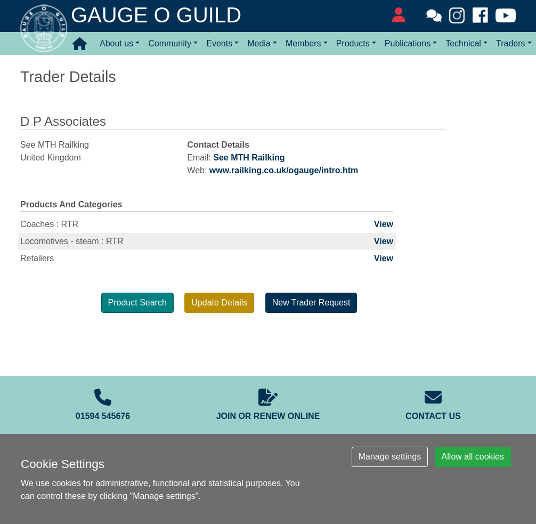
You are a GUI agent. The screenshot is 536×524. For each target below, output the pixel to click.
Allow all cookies (473, 456)
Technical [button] (463, 43)
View (383, 224)
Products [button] (353, 43)
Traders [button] (510, 43)
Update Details (219, 302)
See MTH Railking (249, 157)
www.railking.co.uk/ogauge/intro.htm (283, 170)
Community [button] (169, 43)
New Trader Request (311, 302)
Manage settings (390, 456)
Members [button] (303, 43)
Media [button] (259, 43)
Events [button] (219, 43)
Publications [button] (408, 43)
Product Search (137, 302)
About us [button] (116, 43)
